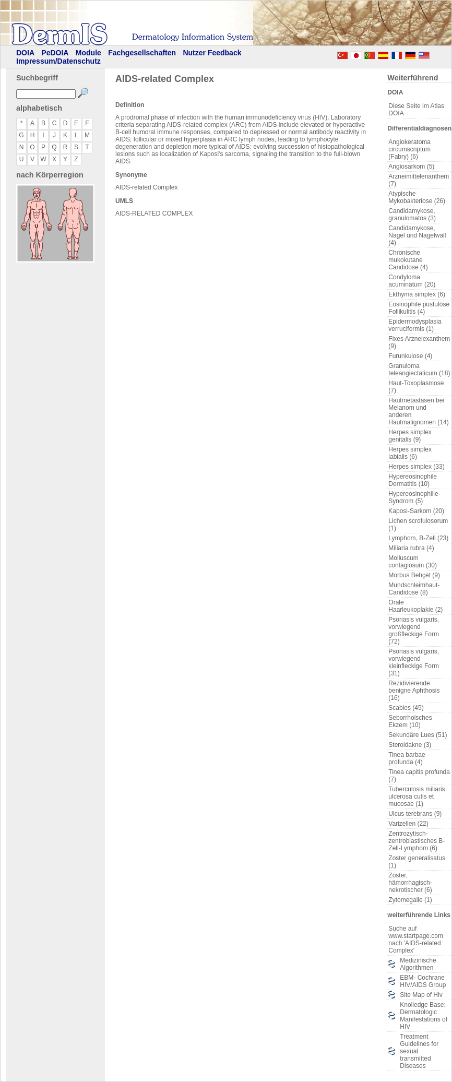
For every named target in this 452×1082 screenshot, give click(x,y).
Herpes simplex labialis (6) (410, 453)
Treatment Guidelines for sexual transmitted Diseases (419, 1051)
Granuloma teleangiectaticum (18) (419, 369)
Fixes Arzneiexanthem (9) (419, 342)
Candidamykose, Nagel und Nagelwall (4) (417, 235)
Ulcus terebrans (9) (415, 813)
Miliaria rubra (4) (411, 548)
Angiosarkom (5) (411, 166)
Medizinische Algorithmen (418, 964)
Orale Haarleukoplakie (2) (415, 606)
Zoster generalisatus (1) (416, 861)
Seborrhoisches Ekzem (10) (410, 721)
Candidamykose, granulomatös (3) (412, 214)
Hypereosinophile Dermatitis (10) (412, 480)
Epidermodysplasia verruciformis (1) (414, 325)
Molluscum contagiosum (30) (412, 561)
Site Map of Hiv (421, 994)
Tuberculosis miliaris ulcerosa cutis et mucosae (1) (416, 796)
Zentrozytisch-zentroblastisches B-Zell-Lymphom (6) (416, 841)
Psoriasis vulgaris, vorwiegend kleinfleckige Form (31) (413, 662)
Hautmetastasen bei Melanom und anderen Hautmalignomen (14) (418, 411)
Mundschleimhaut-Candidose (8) (413, 588)
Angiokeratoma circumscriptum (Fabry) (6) (409, 149)
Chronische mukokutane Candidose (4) (407, 260)
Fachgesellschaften (142, 53)
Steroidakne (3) (409, 744)
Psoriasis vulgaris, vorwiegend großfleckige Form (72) (413, 630)
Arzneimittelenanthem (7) (418, 180)
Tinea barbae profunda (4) (406, 758)
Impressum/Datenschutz (58, 61)
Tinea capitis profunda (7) (419, 775)
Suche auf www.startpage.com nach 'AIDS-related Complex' (415, 939)
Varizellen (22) (408, 823)
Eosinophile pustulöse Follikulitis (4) (418, 308)
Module (88, 53)
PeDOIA (54, 53)
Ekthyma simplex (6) (416, 294)
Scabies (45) (405, 707)
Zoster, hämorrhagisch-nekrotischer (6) (410, 883)
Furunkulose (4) (410, 356)
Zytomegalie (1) (410, 899)
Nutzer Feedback (212, 53)
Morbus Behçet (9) (414, 575)
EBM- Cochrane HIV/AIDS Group (423, 981)
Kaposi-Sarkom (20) (416, 511)
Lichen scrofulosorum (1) (418, 524)
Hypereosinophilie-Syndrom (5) (414, 497)
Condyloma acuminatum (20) (411, 281)
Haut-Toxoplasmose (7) (416, 386)
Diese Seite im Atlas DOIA (416, 109)
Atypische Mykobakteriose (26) (416, 197)
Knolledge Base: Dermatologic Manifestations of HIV (423, 1015)
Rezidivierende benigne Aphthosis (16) (413, 690)
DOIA (25, 53)
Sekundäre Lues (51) (417, 735)
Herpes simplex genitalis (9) (410, 436)
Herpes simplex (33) (416, 466)
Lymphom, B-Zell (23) (418, 538)
